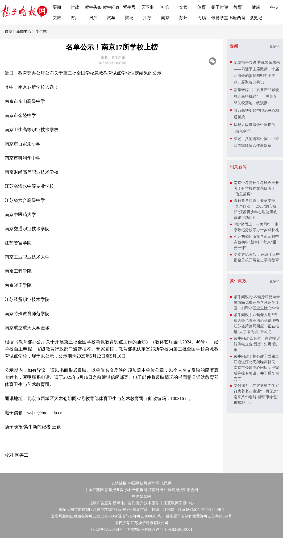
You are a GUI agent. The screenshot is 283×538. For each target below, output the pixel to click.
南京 (165, 17)
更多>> (275, 46)
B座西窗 (238, 17)
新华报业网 (114, 490)
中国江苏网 (94, 490)
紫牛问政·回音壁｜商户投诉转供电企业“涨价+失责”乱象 (257, 344)
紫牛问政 (111, 7)
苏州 (183, 17)
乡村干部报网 (136, 490)
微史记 (256, 17)
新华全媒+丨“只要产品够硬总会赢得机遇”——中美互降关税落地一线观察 (256, 96)
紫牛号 (129, 7)
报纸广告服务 (100, 503)
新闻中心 (23, 31)
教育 (237, 7)
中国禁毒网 (141, 496)
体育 (201, 7)
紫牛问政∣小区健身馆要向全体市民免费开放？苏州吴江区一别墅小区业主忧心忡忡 (257, 302)
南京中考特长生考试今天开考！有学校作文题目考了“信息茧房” (256, 188)
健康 (256, 7)
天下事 (147, 7)
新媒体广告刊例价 (128, 503)
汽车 (111, 17)
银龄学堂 (219, 17)
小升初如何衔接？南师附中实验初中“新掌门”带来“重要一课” (256, 242)
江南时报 (155, 490)
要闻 (57, 7)
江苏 (147, 17)
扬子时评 (219, 7)
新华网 (153, 483)
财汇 (75, 17)
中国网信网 (137, 483)
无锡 (201, 17)
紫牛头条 (93, 7)
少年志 (41, 31)
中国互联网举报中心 (177, 503)
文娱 (183, 7)
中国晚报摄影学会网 (181, 490)
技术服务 (151, 503)
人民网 (166, 483)
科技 (274, 7)
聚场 (129, 17)
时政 (75, 7)
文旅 (57, 17)
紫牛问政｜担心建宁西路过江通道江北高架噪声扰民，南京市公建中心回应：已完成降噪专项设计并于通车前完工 (256, 367)
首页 (8, 31)
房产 (93, 17)
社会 (165, 7)
